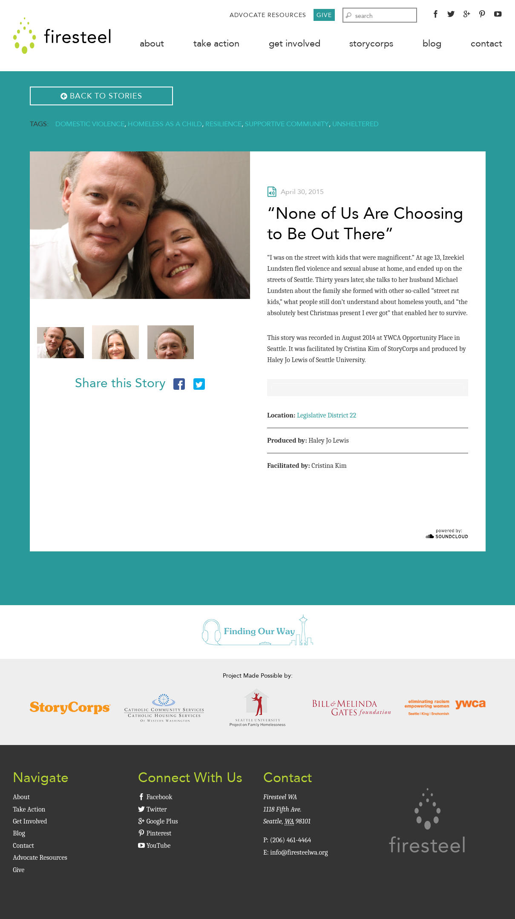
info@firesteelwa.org (299, 852)
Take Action (216, 43)
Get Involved (294, 43)
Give (324, 15)
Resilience (223, 124)
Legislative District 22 (326, 415)
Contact (486, 43)
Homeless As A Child (165, 124)
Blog (432, 43)
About (152, 43)
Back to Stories (101, 96)
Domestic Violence (89, 124)
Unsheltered (355, 124)
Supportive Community (287, 124)
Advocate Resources (268, 15)
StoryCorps (371, 43)
